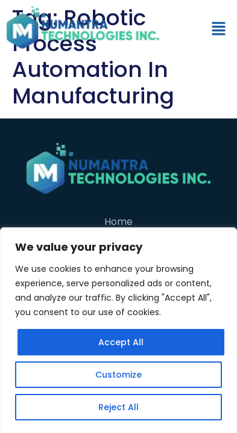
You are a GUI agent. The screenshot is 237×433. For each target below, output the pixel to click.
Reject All (118, 407)
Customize (118, 375)
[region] (118, 330)
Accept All (121, 342)
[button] (219, 29)
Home (118, 222)
